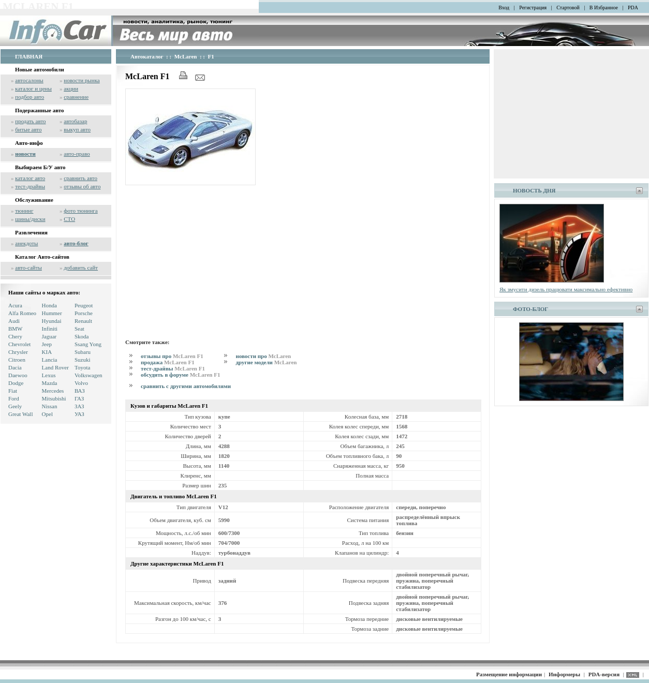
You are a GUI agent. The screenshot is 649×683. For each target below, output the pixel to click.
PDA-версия (604, 674)
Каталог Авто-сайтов (42, 257)
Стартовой (568, 7)
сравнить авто (80, 178)
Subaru (83, 352)
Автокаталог (147, 56)
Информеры (564, 674)
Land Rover (55, 367)
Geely (15, 406)
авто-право (77, 154)
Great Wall (20, 414)
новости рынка (81, 80)
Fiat (12, 391)
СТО (69, 219)
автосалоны (29, 80)
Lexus (49, 375)
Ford (13, 398)
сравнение (76, 97)
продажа (168, 362)
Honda (49, 305)
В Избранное (603, 7)
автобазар (75, 121)
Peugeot (84, 305)
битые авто (28, 129)
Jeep (47, 344)
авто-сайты (28, 267)
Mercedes (53, 391)
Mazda (49, 383)
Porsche (84, 313)
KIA (47, 352)
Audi (14, 321)
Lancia (49, 360)
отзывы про (172, 356)
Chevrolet (19, 344)
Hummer (52, 313)
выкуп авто (77, 129)
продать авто (30, 121)
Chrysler (18, 352)
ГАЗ (79, 398)
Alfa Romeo (22, 313)
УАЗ (79, 414)
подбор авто (29, 97)
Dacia (15, 367)
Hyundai (52, 321)
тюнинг (24, 210)
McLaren (185, 56)
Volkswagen (88, 375)
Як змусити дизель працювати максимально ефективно (565, 289)
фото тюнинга (80, 210)
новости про (263, 356)
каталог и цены (33, 88)
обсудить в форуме (180, 375)
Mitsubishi (54, 398)
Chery (15, 336)
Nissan (49, 406)
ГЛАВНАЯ (28, 56)
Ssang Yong (88, 344)
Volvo (81, 383)
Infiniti (50, 328)
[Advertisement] (303, 260)
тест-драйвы (30, 186)
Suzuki (83, 360)
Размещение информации (509, 674)
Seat (79, 328)
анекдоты (26, 243)
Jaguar (49, 336)
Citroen (16, 360)
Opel (47, 414)
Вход (503, 7)
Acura (15, 305)
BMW (15, 328)
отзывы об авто (82, 186)
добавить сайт (81, 267)
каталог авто (30, 178)
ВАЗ (80, 391)
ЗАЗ (79, 406)
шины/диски (30, 219)
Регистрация (533, 7)
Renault (83, 321)
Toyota (82, 367)
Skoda (82, 336)
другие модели (266, 362)
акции (71, 88)
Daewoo (17, 375)
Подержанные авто (39, 110)
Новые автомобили (39, 69)
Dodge (15, 383)
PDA (633, 7)
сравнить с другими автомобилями (186, 386)
